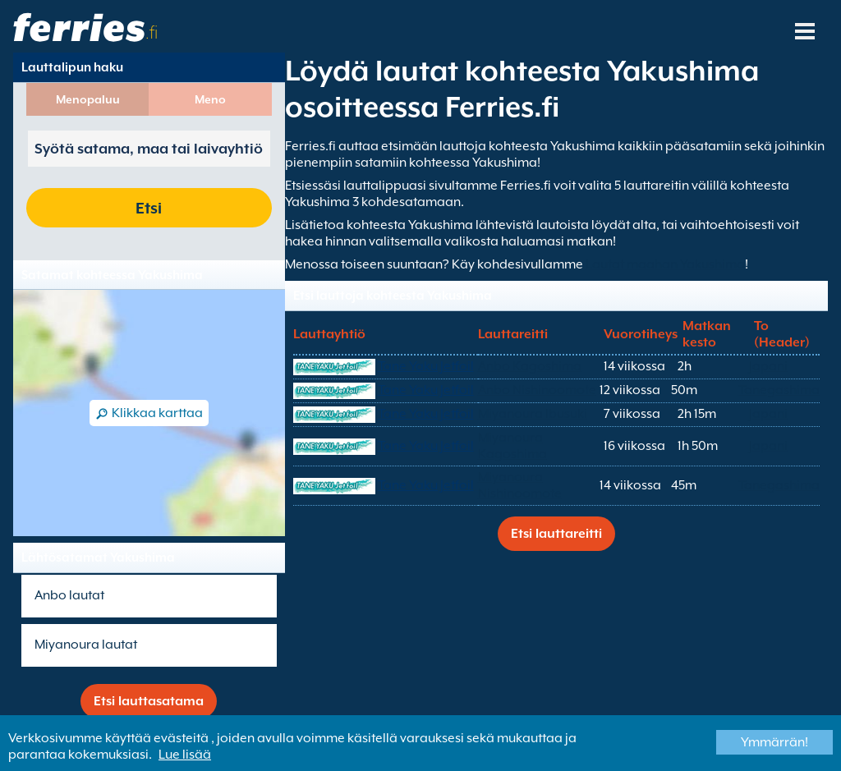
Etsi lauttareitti (556, 533)
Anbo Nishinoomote (537, 390)
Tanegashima (779, 390)
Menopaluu (88, 99)
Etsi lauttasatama (149, 701)
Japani (768, 366)
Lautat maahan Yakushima (665, 264)
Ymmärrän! (774, 742)
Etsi (149, 208)
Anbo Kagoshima (529, 366)
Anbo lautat (69, 595)
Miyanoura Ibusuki (532, 413)
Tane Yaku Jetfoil (426, 366)
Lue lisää (185, 754)
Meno (210, 99)
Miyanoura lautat (85, 644)
